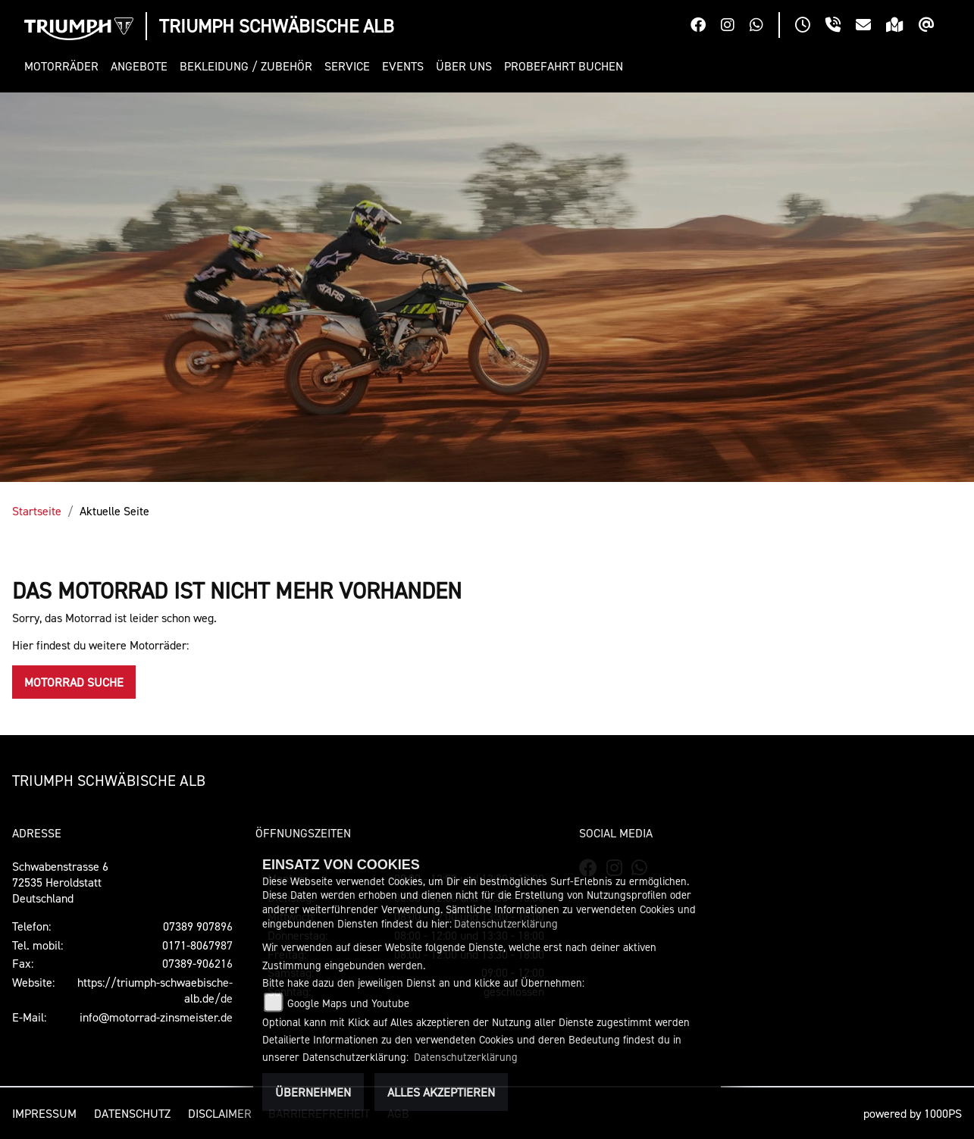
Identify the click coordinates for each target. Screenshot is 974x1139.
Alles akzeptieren (441, 1092)
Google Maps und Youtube (348, 1003)
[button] (64, 66)
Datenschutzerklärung (506, 923)
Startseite (36, 510)
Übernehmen (313, 1092)
